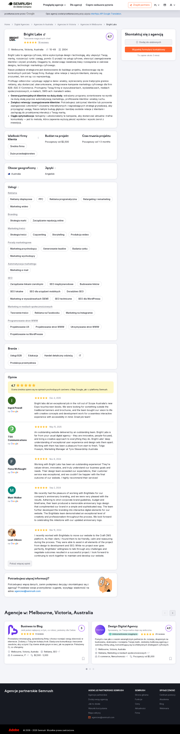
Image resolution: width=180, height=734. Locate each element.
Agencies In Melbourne (91, 24)
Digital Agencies (21, 24)
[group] (90, 640)
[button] (157, 5)
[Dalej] (173, 613)
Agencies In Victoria (67, 24)
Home (7, 24)
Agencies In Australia (43, 24)
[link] (76, 5)
